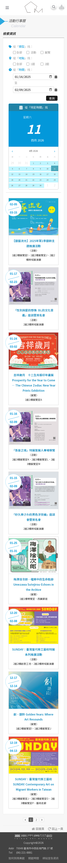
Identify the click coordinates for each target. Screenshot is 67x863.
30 (40, 185)
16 (40, 174)
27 (19, 185)
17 (47, 174)
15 (33, 174)
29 (33, 185)
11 (55, 169)
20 (19, 180)
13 (19, 174)
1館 (33, 64)
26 (12, 185)
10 (47, 169)
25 (55, 180)
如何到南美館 (17, 858)
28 (26, 185)
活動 (33, 52)
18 (55, 174)
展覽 (47, 52)
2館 (47, 64)
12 (12, 174)
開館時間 (33, 858)
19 (12, 180)
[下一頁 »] (42, 819)
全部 (19, 52)
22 (33, 180)
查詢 (52, 98)
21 (26, 180)
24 (47, 180)
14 (26, 174)
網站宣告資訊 (51, 858)
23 (40, 180)
